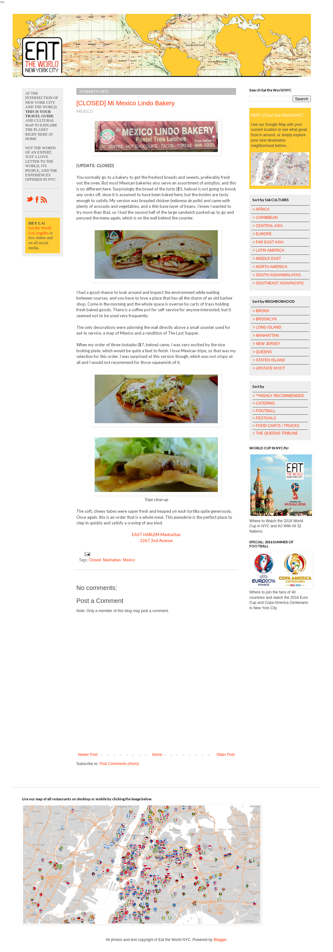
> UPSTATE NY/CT (269, 368)
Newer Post (88, 754)
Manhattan (112, 560)
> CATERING (264, 403)
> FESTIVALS (264, 418)
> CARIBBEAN (265, 217)
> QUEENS (262, 352)
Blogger (219, 939)
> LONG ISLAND (267, 327)
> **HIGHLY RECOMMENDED (278, 396)
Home (157, 754)
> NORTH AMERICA (270, 267)
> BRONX (261, 311)
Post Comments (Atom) (119, 764)
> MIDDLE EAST (267, 258)
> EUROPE (262, 234)
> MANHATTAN (266, 335)
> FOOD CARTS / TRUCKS (276, 425)
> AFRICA (261, 209)
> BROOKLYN (265, 319)
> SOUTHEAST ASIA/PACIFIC (278, 283)
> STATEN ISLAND (269, 360)
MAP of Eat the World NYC (277, 115)
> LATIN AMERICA (268, 250)
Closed (95, 560)
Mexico (129, 560)
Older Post (226, 754)
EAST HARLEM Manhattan (156, 534)
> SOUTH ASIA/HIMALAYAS (277, 275)
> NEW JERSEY (266, 344)
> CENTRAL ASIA (268, 226)
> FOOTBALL (264, 411)
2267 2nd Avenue (156, 540)
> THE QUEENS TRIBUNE (275, 433)
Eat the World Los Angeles (39, 230)
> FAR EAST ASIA (268, 242)
